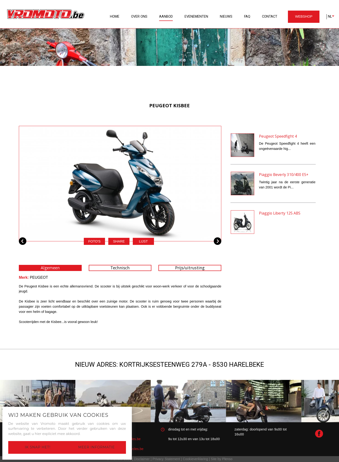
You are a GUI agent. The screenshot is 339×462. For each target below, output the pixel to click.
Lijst (143, 241)
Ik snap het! (38, 447)
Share (119, 241)
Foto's (94, 241)
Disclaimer (142, 459)
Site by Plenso (221, 459)
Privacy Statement (166, 459)
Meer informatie (96, 447)
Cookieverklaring (195, 459)
